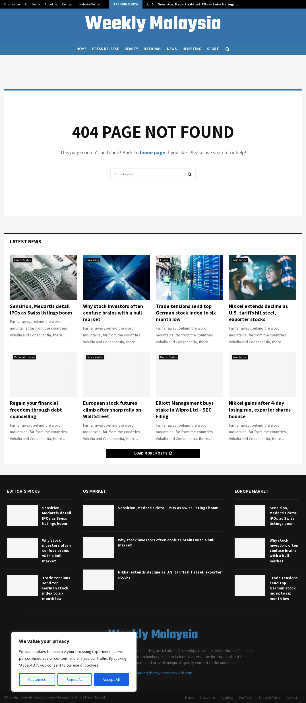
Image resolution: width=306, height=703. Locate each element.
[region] (74, 662)
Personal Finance (24, 357)
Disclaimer (12, 4)
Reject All (74, 679)
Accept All (111, 679)
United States (22, 260)
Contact (68, 4)
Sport (213, 48)
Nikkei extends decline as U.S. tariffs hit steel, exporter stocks (258, 313)
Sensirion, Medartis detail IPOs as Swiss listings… (198, 4)
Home (81, 48)
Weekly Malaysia (153, 24)
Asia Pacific (240, 260)
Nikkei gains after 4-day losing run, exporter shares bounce (260, 410)
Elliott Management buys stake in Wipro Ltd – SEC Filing (185, 410)
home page (152, 152)
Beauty (131, 48)
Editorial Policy (89, 4)
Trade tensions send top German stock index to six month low (186, 313)
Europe (164, 260)
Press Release (105, 48)
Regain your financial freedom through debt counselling (36, 410)
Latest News (25, 241)
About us (51, 4)
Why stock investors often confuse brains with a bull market (113, 313)
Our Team (32, 4)
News (172, 48)
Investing (192, 48)
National (152, 48)
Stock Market (95, 357)
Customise (37, 679)
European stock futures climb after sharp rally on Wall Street (112, 410)
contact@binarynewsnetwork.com (163, 672)
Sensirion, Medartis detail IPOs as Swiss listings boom (41, 309)
